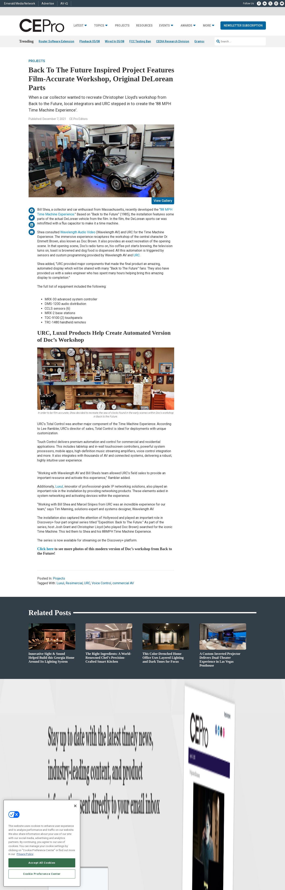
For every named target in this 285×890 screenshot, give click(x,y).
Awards (186, 25)
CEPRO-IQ (148, 806)
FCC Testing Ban (140, 41)
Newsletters (148, 801)
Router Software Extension (56, 41)
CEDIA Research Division (172, 41)
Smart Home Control (101, 796)
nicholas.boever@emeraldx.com (212, 814)
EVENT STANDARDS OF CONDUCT (187, 853)
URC (136, 255)
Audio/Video (96, 801)
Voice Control (101, 583)
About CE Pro (149, 791)
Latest (78, 25)
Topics (99, 25)
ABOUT (107, 853)
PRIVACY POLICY (244, 856)
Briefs (40, 791)
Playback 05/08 (89, 41)
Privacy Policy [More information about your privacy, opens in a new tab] (25, 854)
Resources (144, 25)
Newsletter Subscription (243, 25)
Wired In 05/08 (114, 41)
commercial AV (123, 583)
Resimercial (74, 583)
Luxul (59, 486)
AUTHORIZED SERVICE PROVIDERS (146, 853)
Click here (45, 549)
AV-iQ (64, 3)
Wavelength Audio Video (77, 232)
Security (94, 811)
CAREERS (118, 853)
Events (164, 25)
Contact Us (201, 820)
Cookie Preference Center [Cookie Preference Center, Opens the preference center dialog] (42, 873)
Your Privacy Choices (222, 853)
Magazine (147, 796)
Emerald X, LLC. (226, 847)
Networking (96, 785)
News (40, 785)
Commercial (96, 791)
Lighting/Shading (99, 806)
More (207, 25)
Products (42, 796)
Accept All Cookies (41, 862)
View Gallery (163, 201)
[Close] (75, 805)
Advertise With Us (152, 785)
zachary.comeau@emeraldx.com (212, 799)
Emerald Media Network (19, 3)
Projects (122, 25)
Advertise (48, 3)
